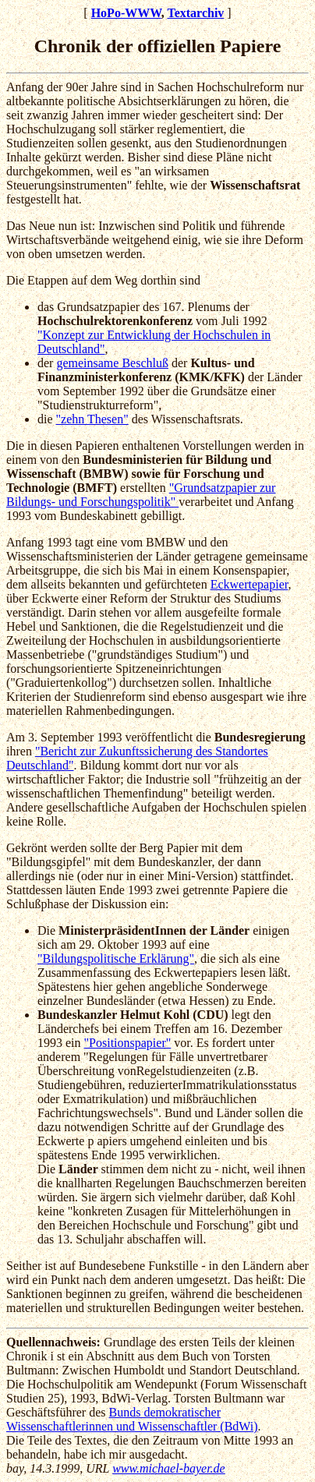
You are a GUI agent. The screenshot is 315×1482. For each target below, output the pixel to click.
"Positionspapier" (128, 1042)
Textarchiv (195, 12)
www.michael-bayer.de (168, 1468)
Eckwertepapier (249, 584)
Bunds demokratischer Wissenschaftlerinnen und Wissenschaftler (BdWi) (132, 1419)
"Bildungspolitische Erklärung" (115, 958)
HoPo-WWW (126, 12)
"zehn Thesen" (92, 419)
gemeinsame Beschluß (112, 363)
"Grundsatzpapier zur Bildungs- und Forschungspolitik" (140, 494)
